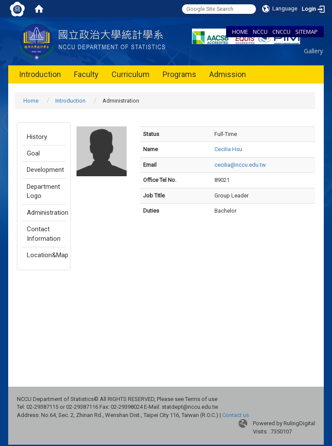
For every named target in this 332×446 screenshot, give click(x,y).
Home (30, 100)
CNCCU (281, 32)
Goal (33, 153)
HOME (240, 32)
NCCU (260, 32)
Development (45, 170)
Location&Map (46, 255)
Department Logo (43, 191)
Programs (179, 74)
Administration (46, 213)
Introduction (40, 74)
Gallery (313, 51)
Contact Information (44, 233)
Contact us (235, 415)
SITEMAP (306, 32)
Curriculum (131, 74)
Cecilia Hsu (228, 149)
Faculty (86, 74)
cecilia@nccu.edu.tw (240, 165)
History (37, 137)
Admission (227, 74)
